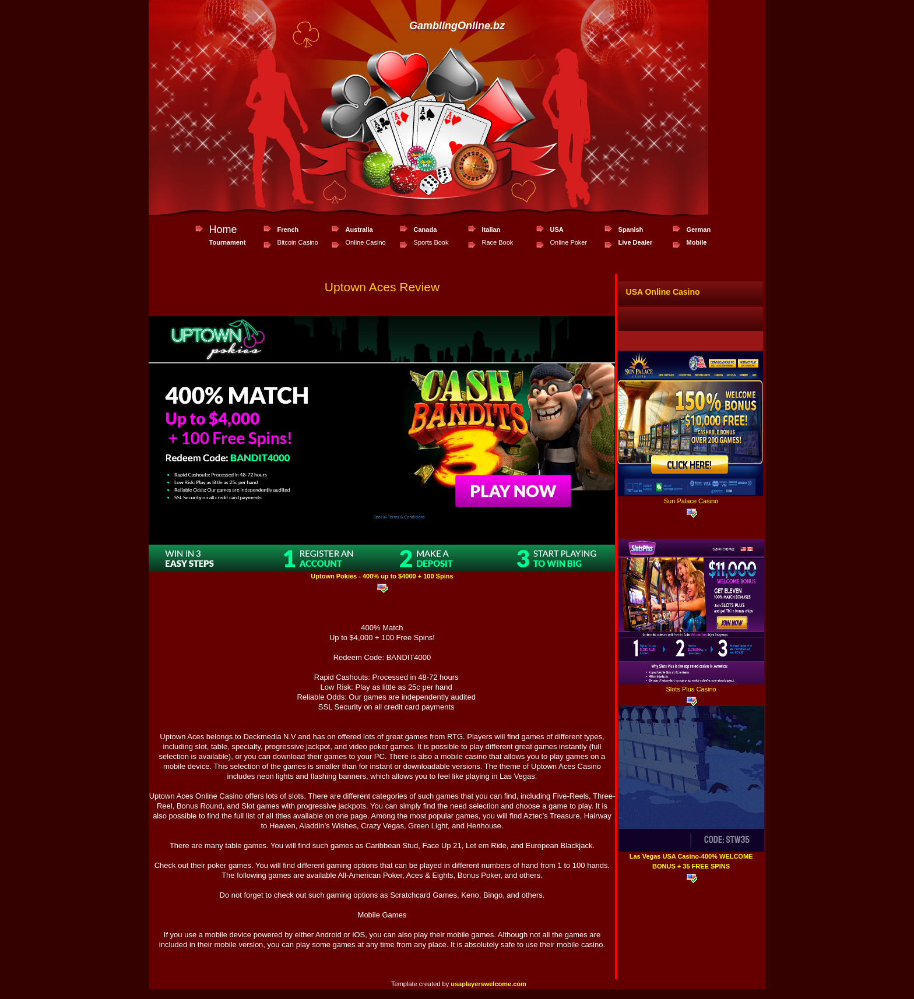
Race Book (498, 242)
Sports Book (431, 242)
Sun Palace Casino (691, 500)
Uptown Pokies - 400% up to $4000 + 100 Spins (382, 576)
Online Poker (569, 242)
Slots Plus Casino (691, 689)
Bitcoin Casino (297, 242)
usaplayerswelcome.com (488, 983)
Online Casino (366, 242)
